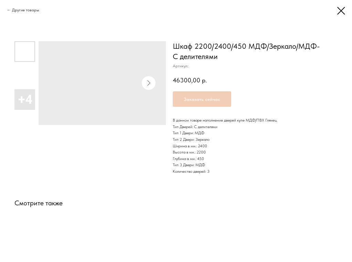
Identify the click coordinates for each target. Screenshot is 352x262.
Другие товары (25, 10)
